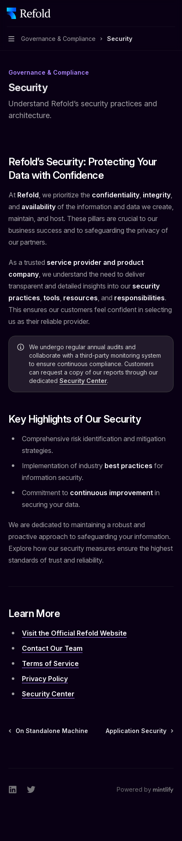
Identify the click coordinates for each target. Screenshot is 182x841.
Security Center (83, 380)
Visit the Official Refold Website (74, 633)
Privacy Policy (45, 678)
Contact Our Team (52, 648)
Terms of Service (50, 663)
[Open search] (155, 13)
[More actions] (171, 13)
